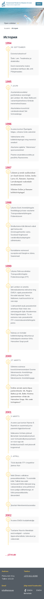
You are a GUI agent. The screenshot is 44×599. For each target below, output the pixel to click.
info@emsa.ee (8, 590)
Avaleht (7, 28)
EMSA (28, 590)
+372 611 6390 (31, 576)
